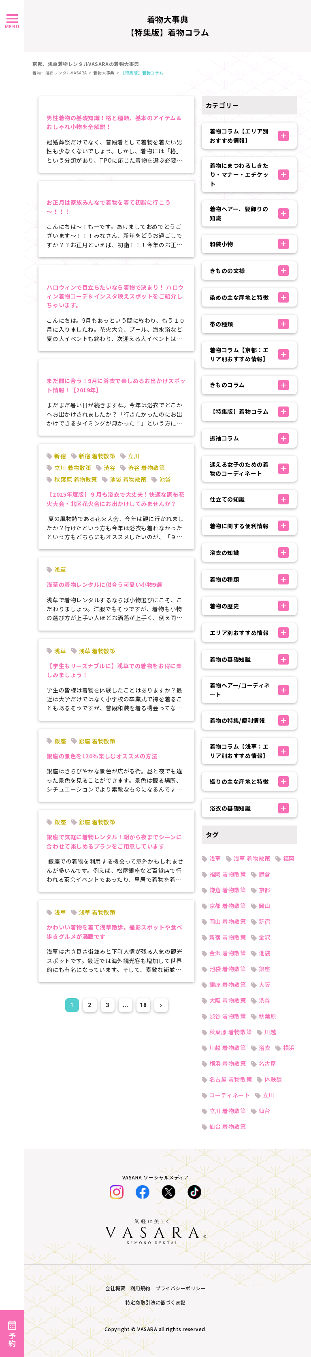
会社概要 (115, 1288)
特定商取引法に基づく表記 (155, 1302)
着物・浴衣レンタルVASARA (59, 73)
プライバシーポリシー (181, 1288)
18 (143, 1005)
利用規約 (140, 1288)
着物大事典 (104, 73)
